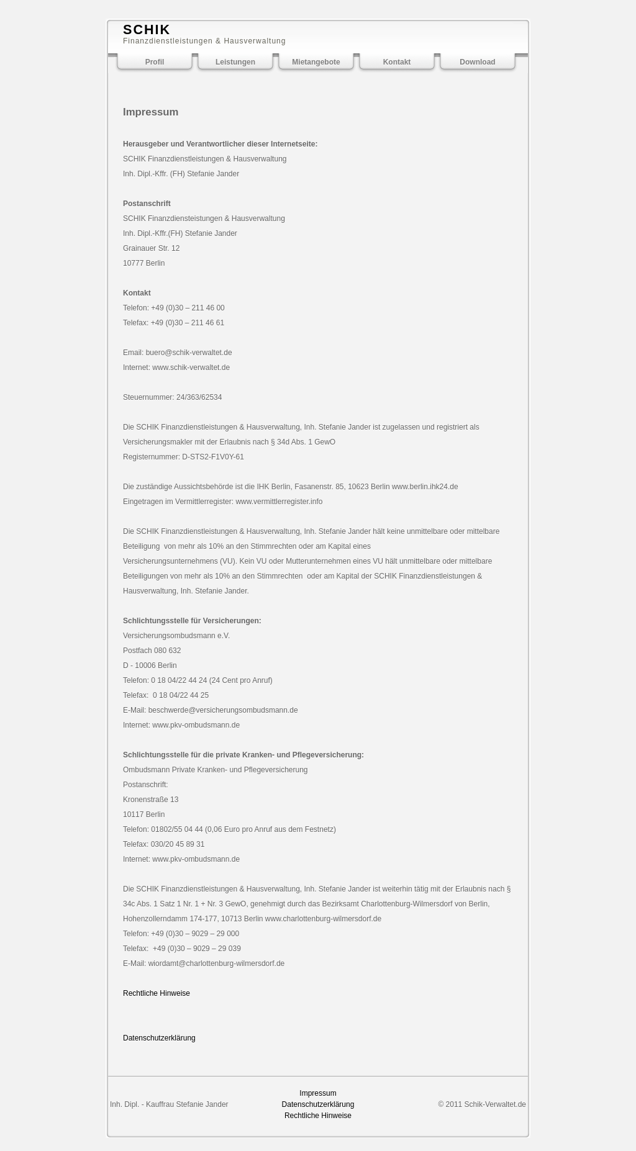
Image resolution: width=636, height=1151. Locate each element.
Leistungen (235, 62)
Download (477, 62)
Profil (155, 62)
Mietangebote (316, 62)
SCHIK (147, 29)
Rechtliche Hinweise (156, 993)
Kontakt (397, 62)
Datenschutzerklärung (159, 1038)
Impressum (317, 1093)
